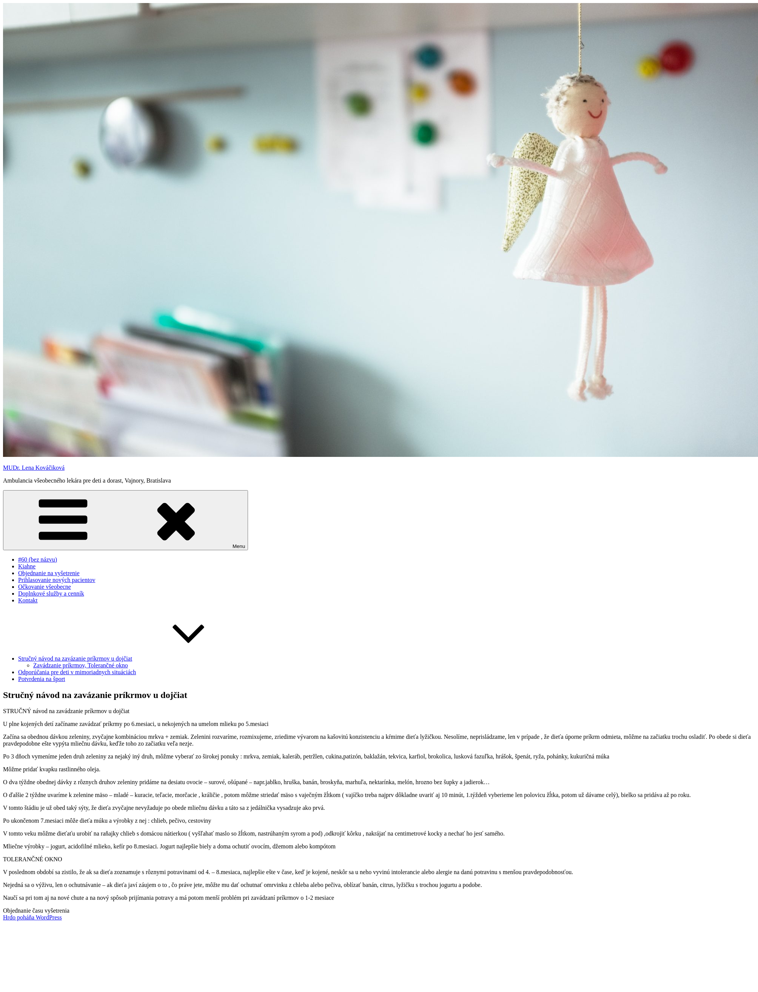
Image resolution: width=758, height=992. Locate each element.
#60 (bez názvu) (37, 559)
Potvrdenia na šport (41, 679)
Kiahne (26, 566)
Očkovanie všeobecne (44, 586)
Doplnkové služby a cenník (51, 593)
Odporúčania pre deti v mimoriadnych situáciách (77, 672)
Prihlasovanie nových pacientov (56, 580)
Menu (125, 520)
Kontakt (28, 600)
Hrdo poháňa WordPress (32, 917)
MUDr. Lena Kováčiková (34, 467)
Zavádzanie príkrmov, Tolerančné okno (80, 665)
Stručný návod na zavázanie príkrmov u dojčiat (131, 658)
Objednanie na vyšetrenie (49, 573)
